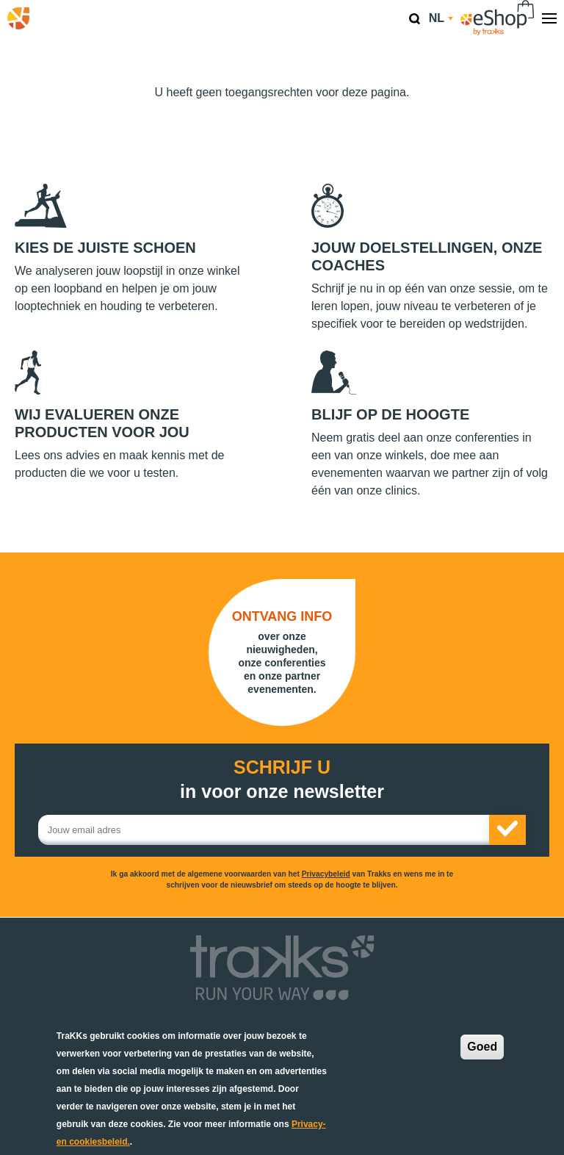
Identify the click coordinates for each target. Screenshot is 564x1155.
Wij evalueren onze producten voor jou (102, 423)
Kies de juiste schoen (105, 248)
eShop (497, 18)
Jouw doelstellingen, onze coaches (426, 256)
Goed (482, 1046)
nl (441, 18)
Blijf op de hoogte (390, 414)
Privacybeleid (326, 874)
